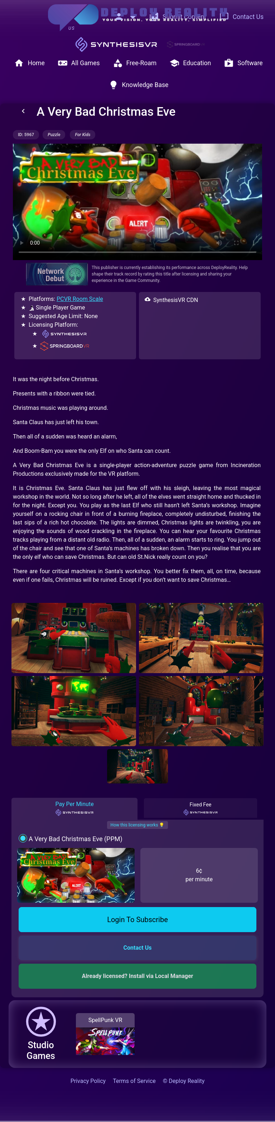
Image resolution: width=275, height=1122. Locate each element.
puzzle (54, 134)
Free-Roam (135, 63)
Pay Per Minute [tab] (74, 808)
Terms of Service (134, 1081)
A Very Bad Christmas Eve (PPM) (75, 839)
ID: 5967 (26, 134)
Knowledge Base (138, 85)
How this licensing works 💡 (138, 825)
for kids (82, 134)
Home (29, 63)
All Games (79, 63)
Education (190, 63)
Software (243, 63)
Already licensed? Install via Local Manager (137, 976)
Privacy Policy (88, 1081)
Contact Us (241, 17)
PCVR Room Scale (80, 299)
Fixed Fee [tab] (200, 809)
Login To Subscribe (137, 919)
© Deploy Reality (184, 1081)
